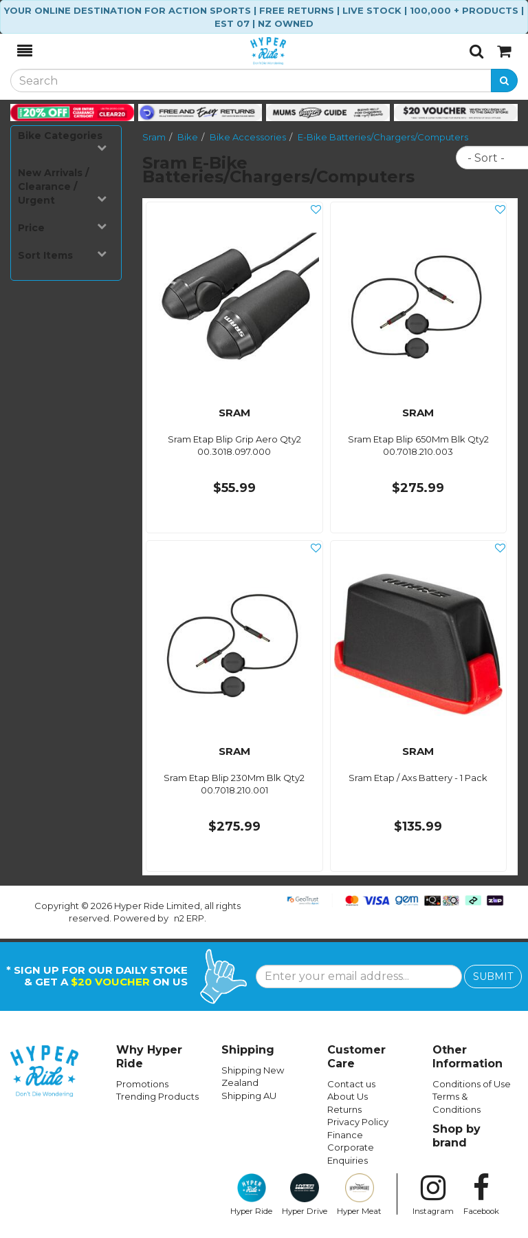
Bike (187, 136)
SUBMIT (493, 976)
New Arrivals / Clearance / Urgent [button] (62, 186)
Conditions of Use (471, 1083)
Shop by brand (456, 1135)
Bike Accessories (248, 136)
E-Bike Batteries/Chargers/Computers (383, 136)
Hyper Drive (304, 1194)
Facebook (481, 1194)
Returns (344, 1109)
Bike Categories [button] (62, 140)
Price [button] (62, 227)
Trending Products (157, 1096)
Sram (154, 136)
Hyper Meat (359, 1194)
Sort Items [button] (62, 255)
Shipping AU (248, 1095)
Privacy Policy (357, 1121)
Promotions (142, 1083)
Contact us (351, 1083)
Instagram (433, 1194)
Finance (345, 1134)
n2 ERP (189, 918)
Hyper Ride (251, 1194)
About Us (347, 1096)
